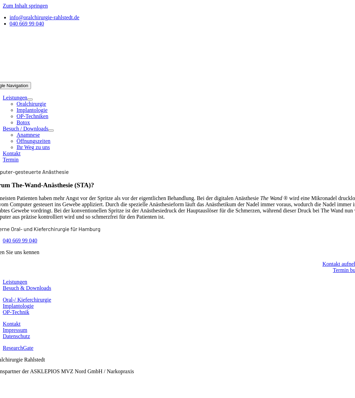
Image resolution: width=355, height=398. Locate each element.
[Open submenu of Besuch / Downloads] (51, 130)
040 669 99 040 (20, 240)
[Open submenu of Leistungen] (30, 99)
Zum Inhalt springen (25, 6)
